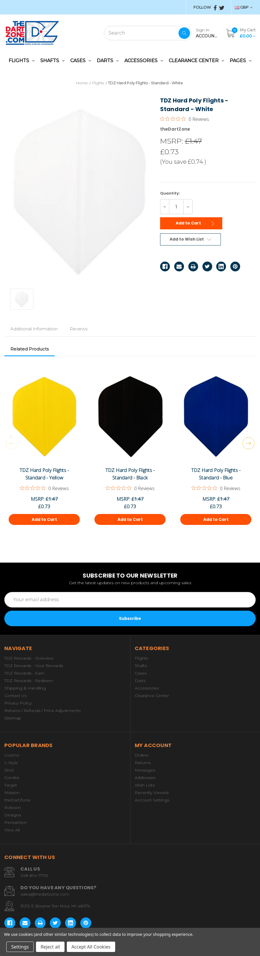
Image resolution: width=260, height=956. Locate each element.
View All (12, 830)
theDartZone (17, 800)
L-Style (11, 762)
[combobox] (147, 33)
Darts (108, 60)
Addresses (145, 777)
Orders (141, 755)
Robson (12, 807)
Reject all (50, 947)
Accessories (143, 60)
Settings (20, 947)
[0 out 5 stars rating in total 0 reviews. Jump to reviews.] (184, 119)
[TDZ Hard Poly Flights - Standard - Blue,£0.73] (215, 417)
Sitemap (12, 718)
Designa (12, 815)
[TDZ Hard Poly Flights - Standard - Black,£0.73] (130, 417)
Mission (12, 792)
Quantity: (170, 193)
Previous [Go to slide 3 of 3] (12, 443)
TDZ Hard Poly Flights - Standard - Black (130, 474)
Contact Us (15, 695)
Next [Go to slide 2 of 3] (248, 443)
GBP (244, 7)
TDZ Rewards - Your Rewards (33, 665)
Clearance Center (196, 60)
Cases (80, 60)
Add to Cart (196, 223)
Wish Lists (145, 785)
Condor (12, 777)
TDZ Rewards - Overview (29, 658)
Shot (9, 770)
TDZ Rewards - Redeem (28, 680)
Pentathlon (15, 822)
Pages (240, 60)
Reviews (79, 329)
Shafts (52, 60)
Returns (143, 762)
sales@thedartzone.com (44, 894)
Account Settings (152, 800)
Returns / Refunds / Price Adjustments (42, 710)
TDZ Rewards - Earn (24, 673)
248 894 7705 (34, 875)
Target (10, 785)
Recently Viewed (151, 792)
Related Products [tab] (29, 349)
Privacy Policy (18, 703)
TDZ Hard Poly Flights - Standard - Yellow (44, 474)
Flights (22, 60)
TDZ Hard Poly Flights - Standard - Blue (216, 474)
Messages (145, 770)
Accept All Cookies (91, 947)
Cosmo (11, 755)
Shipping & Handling (25, 688)
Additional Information (34, 329)
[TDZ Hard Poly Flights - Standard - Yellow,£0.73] (44, 417)
